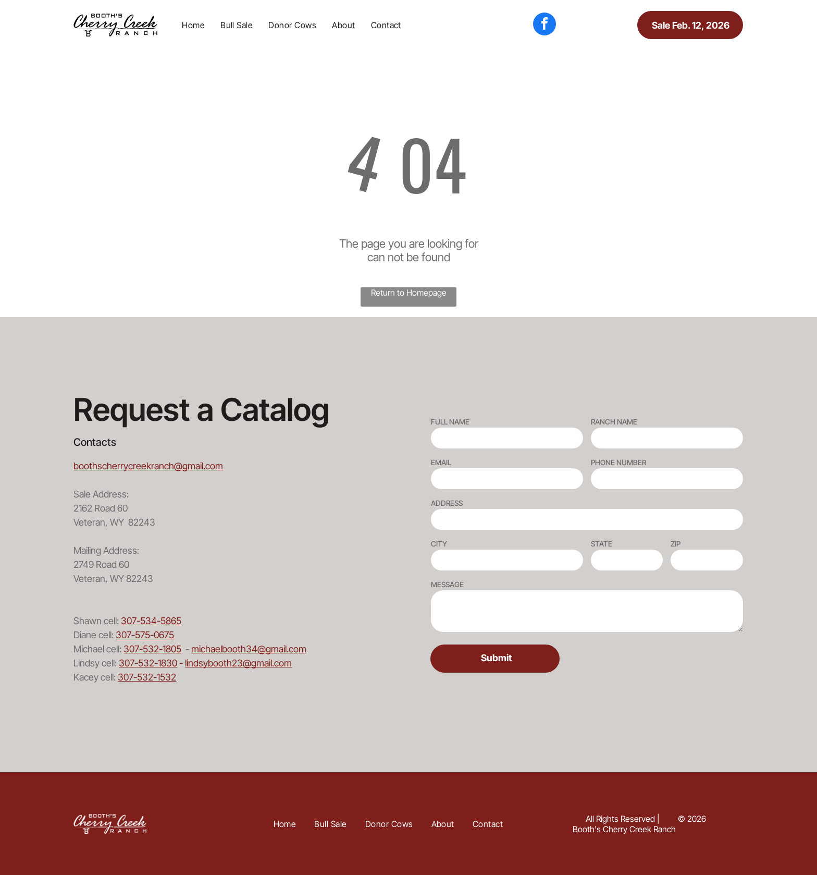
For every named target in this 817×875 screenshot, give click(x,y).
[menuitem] (193, 25)
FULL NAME (450, 421)
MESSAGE (447, 584)
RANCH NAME (614, 421)
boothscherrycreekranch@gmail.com (148, 465)
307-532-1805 (152, 648)
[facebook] (544, 25)
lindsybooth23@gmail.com (238, 663)
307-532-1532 (147, 677)
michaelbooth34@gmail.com (248, 648)
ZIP (675, 543)
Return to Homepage (409, 292)
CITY (439, 543)
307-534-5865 (151, 620)
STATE (601, 543)
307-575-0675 (145, 634)
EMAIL (441, 462)
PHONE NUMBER (618, 462)
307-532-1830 (148, 663)
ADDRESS (447, 503)
